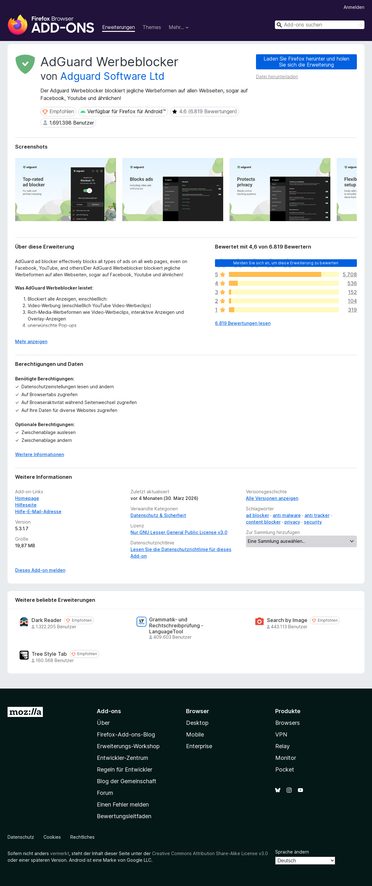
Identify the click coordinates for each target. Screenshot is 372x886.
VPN (281, 734)
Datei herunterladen (277, 76)
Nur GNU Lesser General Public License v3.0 (179, 532)
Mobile (195, 734)
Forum (105, 792)
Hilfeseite (26, 505)
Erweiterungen (118, 27)
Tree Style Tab (49, 654)
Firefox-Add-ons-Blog (126, 734)
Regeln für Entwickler (124, 769)
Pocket (284, 769)
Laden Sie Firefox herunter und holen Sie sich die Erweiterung (306, 62)
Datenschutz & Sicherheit (158, 515)
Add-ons (109, 711)
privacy (292, 522)
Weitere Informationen (39, 454)
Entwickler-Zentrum (122, 757)
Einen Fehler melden (123, 804)
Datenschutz (21, 837)
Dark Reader (46, 620)
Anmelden (354, 7)
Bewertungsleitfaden (124, 816)
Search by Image (287, 620)
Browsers (287, 722)
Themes (151, 27)
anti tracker (317, 515)
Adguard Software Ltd (112, 76)
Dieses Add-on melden (40, 570)
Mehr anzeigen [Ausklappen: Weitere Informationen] (31, 341)
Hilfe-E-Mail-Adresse (38, 511)
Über (103, 722)
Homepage (27, 498)
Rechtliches (82, 837)
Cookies (52, 837)
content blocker (263, 522)
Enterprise (199, 746)
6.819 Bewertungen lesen (242, 323)
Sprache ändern (292, 851)
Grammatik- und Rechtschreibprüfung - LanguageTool (176, 626)
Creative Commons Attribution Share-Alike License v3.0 (210, 853)
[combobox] (319, 25)
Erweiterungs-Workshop (128, 746)
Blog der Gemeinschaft (126, 781)
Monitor (285, 757)
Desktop (197, 722)
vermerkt (59, 853)
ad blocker (257, 515)
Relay (282, 746)
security (313, 522)
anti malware (287, 515)
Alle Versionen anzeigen (272, 498)
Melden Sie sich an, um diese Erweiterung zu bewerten (285, 263)
